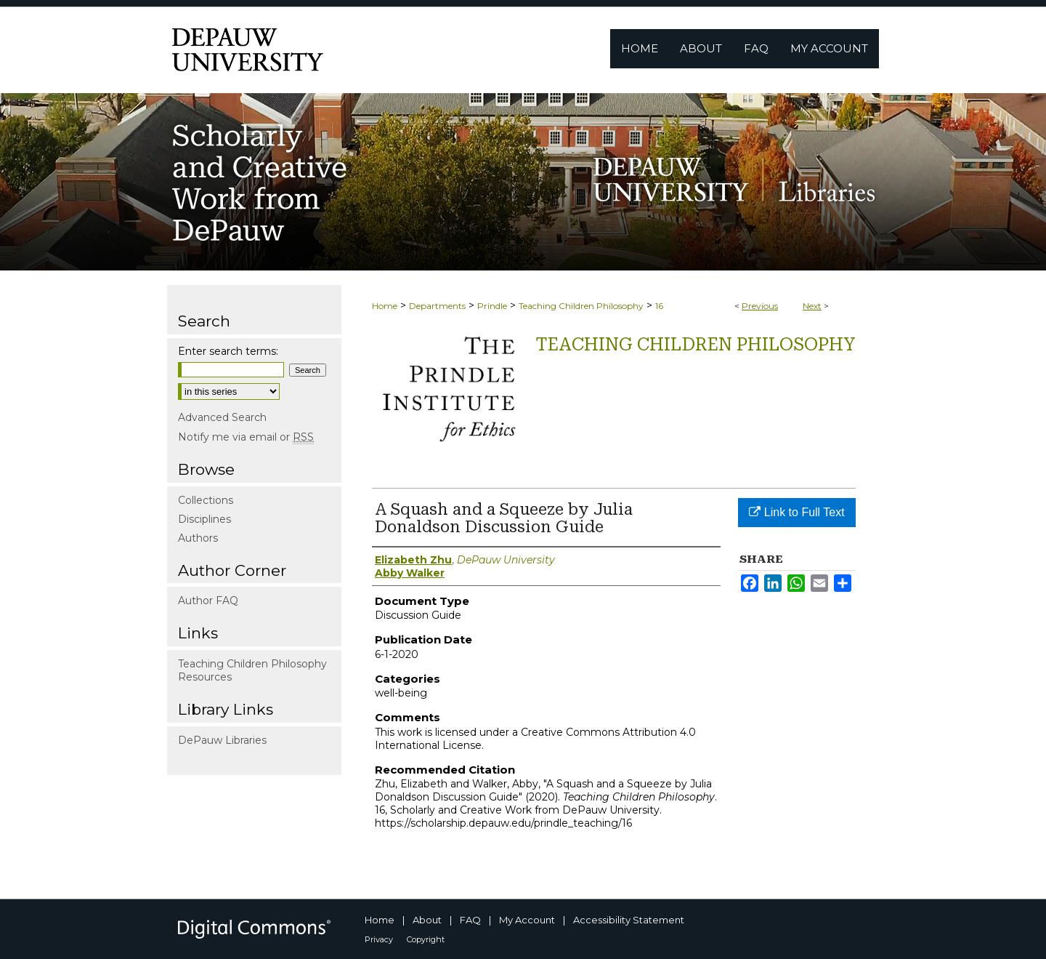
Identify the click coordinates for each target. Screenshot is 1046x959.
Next (812, 305)
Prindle (492, 305)
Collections (205, 500)
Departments (437, 305)
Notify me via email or (246, 437)
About (427, 920)
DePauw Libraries (222, 740)
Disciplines (204, 519)
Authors (198, 538)
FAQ (470, 920)
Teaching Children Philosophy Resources (252, 670)
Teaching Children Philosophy (581, 305)
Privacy (379, 939)
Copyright (426, 939)
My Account (527, 920)
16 (659, 305)
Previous (760, 305)
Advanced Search (222, 417)
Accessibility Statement (628, 920)
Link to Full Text (796, 512)
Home (384, 305)
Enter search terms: (228, 351)
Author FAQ (208, 600)
